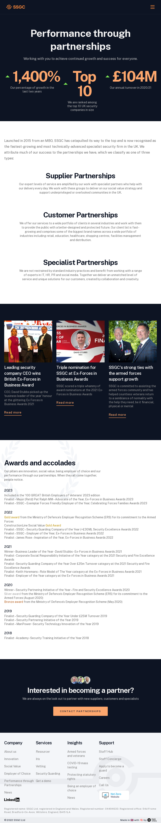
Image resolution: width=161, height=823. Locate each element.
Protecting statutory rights (81, 777)
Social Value (12, 766)
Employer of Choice (17, 773)
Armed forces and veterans (76, 754)
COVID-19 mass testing (77, 765)
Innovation (11, 759)
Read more (13, 412)
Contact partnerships (80, 711)
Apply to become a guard (111, 768)
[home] (15, 7)
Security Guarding (48, 773)
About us (10, 751)
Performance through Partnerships (19, 783)
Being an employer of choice (81, 788)
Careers (104, 777)
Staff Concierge (110, 759)
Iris (38, 759)
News (8, 792)
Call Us (104, 785)
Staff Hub (106, 751)
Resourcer (43, 751)
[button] (153, 7)
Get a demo (43, 781)
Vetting (41, 766)
